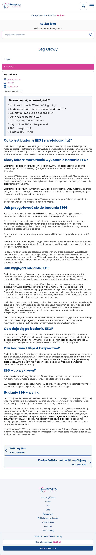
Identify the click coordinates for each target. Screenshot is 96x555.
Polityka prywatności (48, 518)
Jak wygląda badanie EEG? (25, 116)
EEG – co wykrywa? (20, 128)
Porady (10, 66)
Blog (48, 509)
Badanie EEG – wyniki (21, 131)
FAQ (48, 505)
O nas (48, 501)
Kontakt (48, 526)
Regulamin (48, 514)
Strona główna (48, 497)
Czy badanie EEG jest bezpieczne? (29, 124)
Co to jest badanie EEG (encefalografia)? (33, 105)
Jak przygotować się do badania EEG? (32, 112)
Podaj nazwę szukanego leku (48, 28)
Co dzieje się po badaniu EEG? (27, 120)
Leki (8, 59)
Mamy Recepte (14, 79)
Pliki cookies (48, 522)
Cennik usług (48, 530)
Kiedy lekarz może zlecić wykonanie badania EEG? (38, 109)
